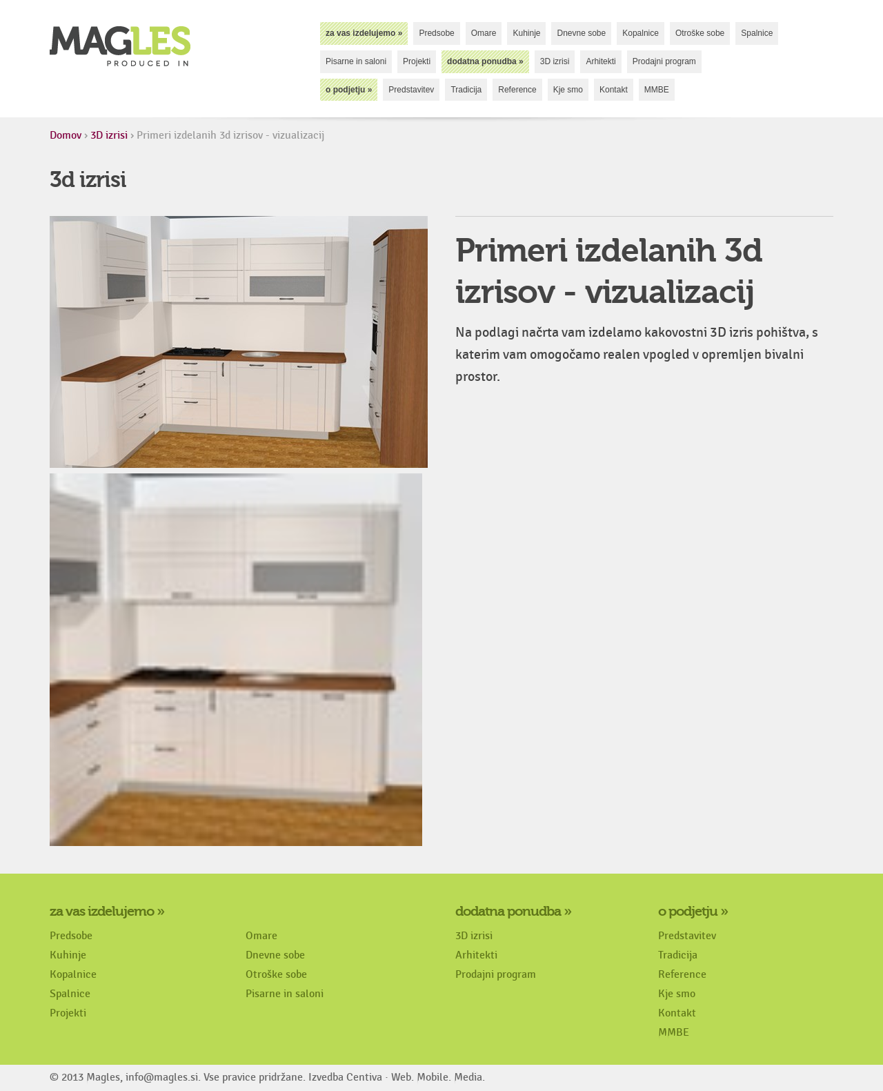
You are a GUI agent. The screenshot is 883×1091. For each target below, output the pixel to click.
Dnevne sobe (581, 33)
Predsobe (436, 33)
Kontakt (613, 90)
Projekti (416, 61)
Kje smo (568, 90)
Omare (484, 33)
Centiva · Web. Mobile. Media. (415, 1077)
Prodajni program (664, 61)
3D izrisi (555, 61)
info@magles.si (162, 1077)
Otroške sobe (699, 33)
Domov (65, 135)
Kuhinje (526, 33)
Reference (517, 90)
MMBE (656, 90)
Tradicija (466, 90)
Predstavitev (411, 90)
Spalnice (757, 33)
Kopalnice (640, 33)
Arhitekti (600, 61)
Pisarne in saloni (356, 61)
